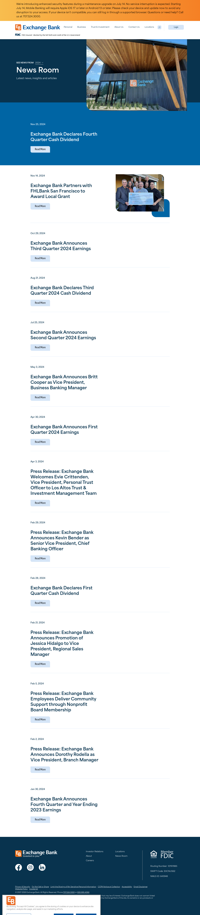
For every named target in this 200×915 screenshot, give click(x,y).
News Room (121, 856)
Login (176, 27)
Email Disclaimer (141, 887)
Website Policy (21, 889)
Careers (90, 861)
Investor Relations (94, 852)
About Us (118, 27)
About (89, 856)
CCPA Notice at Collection (109, 887)
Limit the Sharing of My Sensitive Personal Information (73, 887)
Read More (40, 149)
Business (81, 27)
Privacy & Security (22, 887)
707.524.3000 (69, 892)
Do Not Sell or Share (40, 887)
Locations (149, 27)
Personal (68, 27)
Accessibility (127, 887)
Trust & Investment (100, 27)
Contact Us (134, 27)
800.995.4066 (83, 892)
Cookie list (33, 889)
